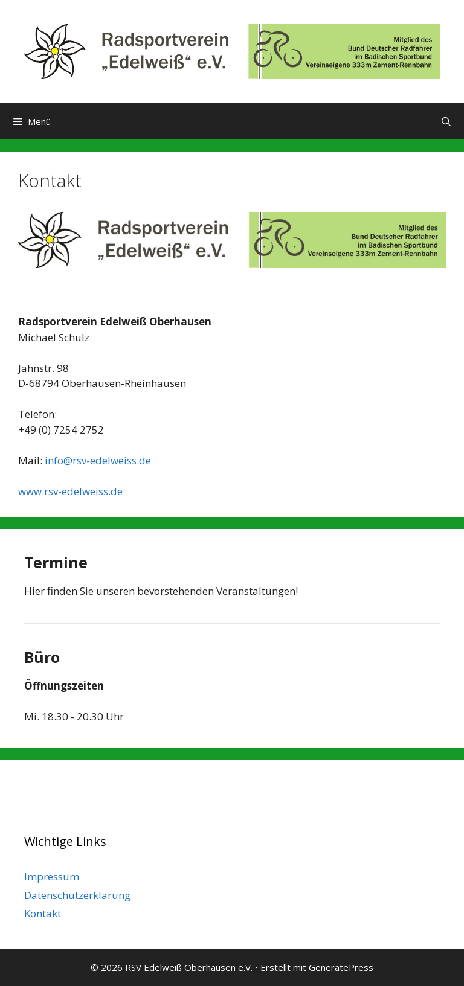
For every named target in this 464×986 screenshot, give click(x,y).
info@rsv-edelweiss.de (98, 460)
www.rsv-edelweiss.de (70, 491)
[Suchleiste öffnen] (446, 121)
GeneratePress (341, 967)
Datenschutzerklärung (77, 895)
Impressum (51, 876)
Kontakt (42, 913)
